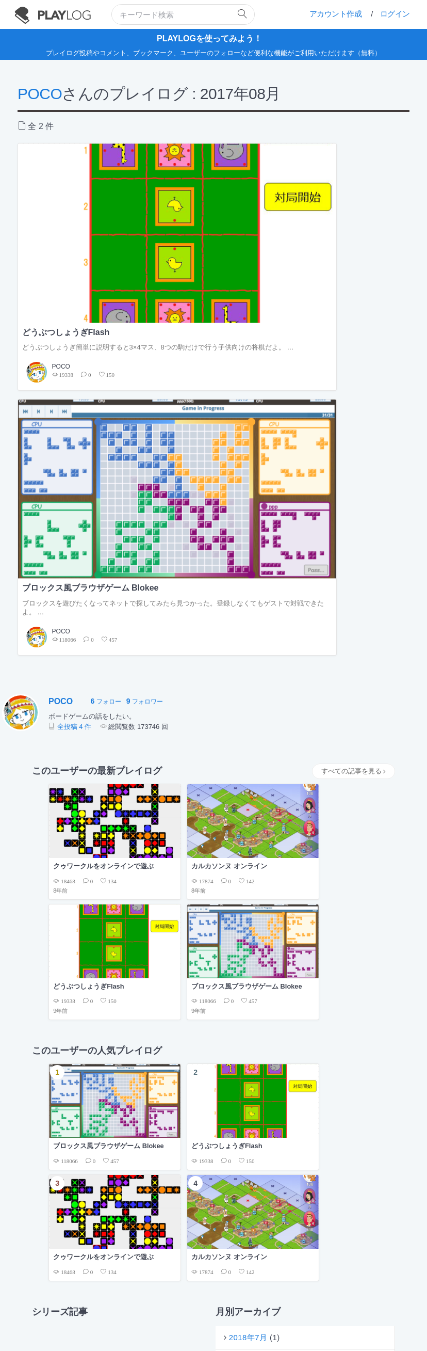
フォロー (105, 356)
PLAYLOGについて (124, 1313)
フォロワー (144, 356)
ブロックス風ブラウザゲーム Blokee (208, 228)
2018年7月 (250, 727)
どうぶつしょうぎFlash (66, 222)
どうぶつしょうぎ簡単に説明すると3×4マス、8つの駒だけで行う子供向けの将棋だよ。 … (80, 247)
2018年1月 (250, 752)
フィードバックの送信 (280, 1313)
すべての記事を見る (353, 426)
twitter (233, 1324)
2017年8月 (250, 777)
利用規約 (168, 1313)
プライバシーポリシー (215, 1313)
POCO (40, 93)
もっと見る (367, 905)
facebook (273, 1324)
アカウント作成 (335, 13)
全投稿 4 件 (74, 381)
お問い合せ (330, 1313)
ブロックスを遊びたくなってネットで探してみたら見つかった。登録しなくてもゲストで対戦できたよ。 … (212, 258)
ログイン (395, 13)
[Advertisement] (213, 839)
